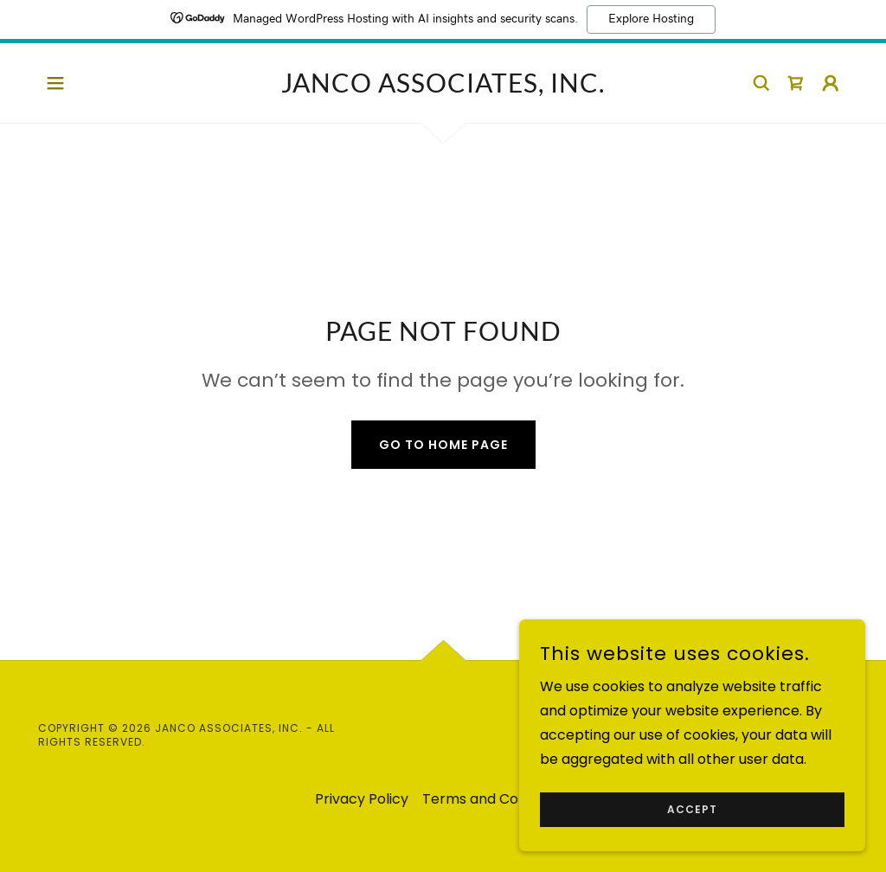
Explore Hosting (651, 19)
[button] (55, 83)
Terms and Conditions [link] (496, 799)
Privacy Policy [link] (361, 799)
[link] (443, 88)
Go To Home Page (443, 444)
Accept (692, 821)
